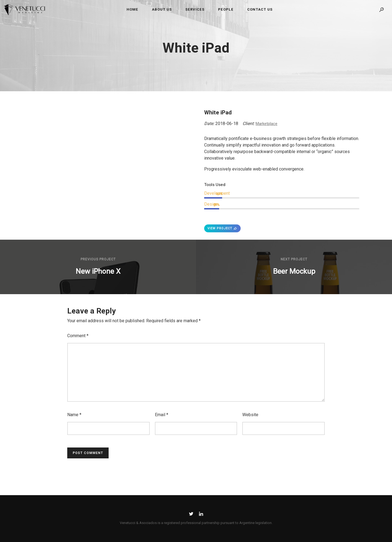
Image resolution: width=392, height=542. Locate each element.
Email (161, 414)
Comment (77, 335)
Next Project (294, 259)
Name (74, 414)
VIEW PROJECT (222, 228)
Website (250, 414)
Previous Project (98, 259)
